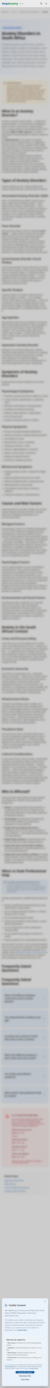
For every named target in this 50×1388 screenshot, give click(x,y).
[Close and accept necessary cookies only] (45, 1301)
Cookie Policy (22, 1330)
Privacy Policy (9, 1367)
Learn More (25, 1379)
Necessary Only (25, 1376)
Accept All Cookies (25, 1372)
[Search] (41, 4)
